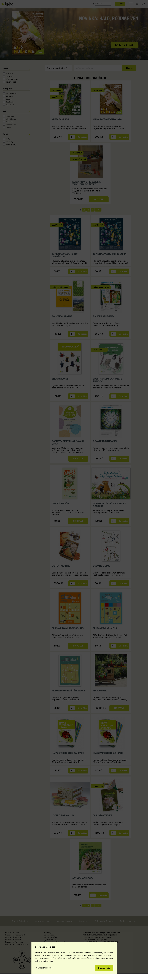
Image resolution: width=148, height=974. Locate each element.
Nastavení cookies (44, 968)
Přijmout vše (104, 968)
